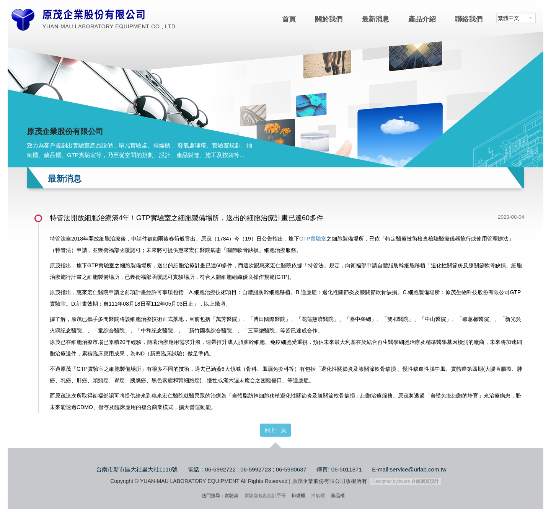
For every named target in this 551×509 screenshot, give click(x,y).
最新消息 (375, 19)
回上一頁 (275, 430)
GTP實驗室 (312, 239)
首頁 (289, 19)
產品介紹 (422, 19)
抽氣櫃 (318, 495)
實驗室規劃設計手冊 (265, 495)
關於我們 (328, 19)
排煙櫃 (298, 495)
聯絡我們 (469, 19)
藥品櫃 (338, 495)
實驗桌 (231, 495)
